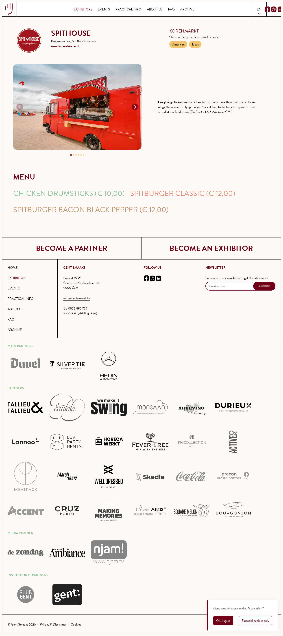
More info (254, 608)
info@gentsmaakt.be (76, 298)
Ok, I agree (223, 620)
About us (155, 9)
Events (104, 9)
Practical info (128, 9)
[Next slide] (135, 106)
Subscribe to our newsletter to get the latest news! (236, 277)
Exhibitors (83, 9)
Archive (187, 9)
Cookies (76, 624)
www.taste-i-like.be (63, 46)
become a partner (71, 248)
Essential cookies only (255, 620)
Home (13, 267)
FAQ (171, 9)
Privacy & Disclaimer (53, 624)
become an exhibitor (211, 248)
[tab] (71, 155)
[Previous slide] (19, 106)
